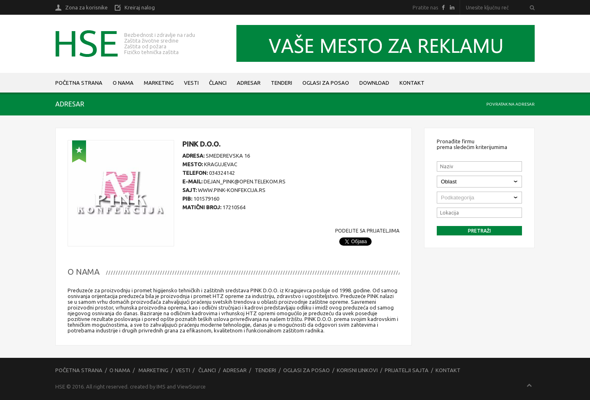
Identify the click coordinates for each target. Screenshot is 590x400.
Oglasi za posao (325, 83)
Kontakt (411, 83)
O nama (123, 83)
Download (374, 83)
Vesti (191, 83)
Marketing (159, 83)
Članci (218, 83)
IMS (161, 386)
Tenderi (281, 83)
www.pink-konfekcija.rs (232, 190)
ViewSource (191, 386)
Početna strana (78, 83)
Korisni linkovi (357, 370)
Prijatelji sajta (407, 370)
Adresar (249, 83)
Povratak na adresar (510, 104)
